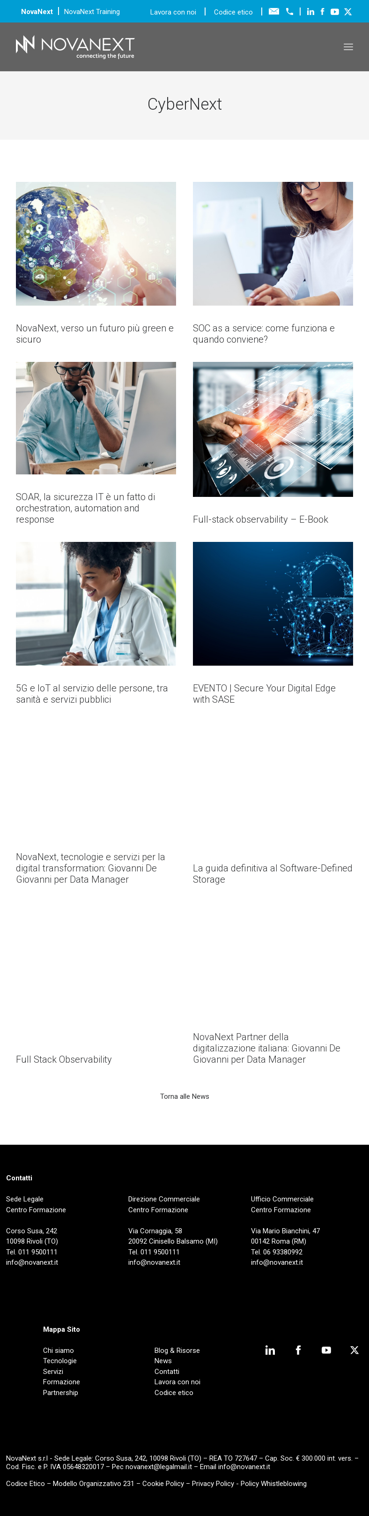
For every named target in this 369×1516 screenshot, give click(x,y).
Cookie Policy (163, 1483)
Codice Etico (25, 1483)
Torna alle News (184, 1096)
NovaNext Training (92, 12)
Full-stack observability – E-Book (260, 519)
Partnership (60, 1392)
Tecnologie (60, 1361)
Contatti (167, 1371)
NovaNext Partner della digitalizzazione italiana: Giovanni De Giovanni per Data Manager (266, 1048)
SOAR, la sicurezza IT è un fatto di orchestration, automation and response (85, 508)
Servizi (53, 1371)
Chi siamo (58, 1350)
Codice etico (233, 12)
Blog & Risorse (177, 1350)
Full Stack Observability (64, 1059)
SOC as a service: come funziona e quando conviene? (264, 334)
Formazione (61, 1382)
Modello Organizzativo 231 (93, 1483)
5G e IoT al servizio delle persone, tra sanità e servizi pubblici (92, 694)
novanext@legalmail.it (158, 1467)
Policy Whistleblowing (274, 1483)
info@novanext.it (244, 1467)
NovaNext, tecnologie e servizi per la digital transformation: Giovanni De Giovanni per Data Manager (90, 868)
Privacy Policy (213, 1483)
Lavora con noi (174, 12)
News (163, 1361)
